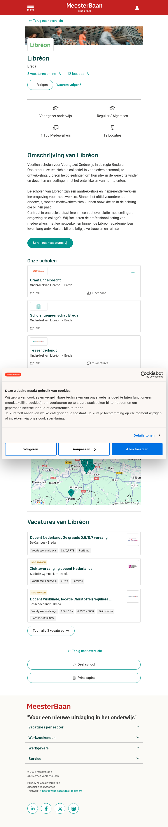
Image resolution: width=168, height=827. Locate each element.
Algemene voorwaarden (41, 787)
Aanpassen (84, 449)
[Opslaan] (133, 273)
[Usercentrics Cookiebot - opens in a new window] (144, 374)
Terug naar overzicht (46, 21)
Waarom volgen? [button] (68, 85)
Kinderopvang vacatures (54, 790)
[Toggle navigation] (30, 7)
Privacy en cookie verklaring (43, 783)
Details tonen (144, 435)
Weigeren (30, 449)
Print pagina (84, 678)
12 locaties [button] (78, 74)
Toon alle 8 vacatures (51, 630)
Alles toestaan (137, 449)
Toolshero (76, 790)
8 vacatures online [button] (44, 74)
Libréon (55, 285)
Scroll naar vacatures (50, 243)
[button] (137, 8)
